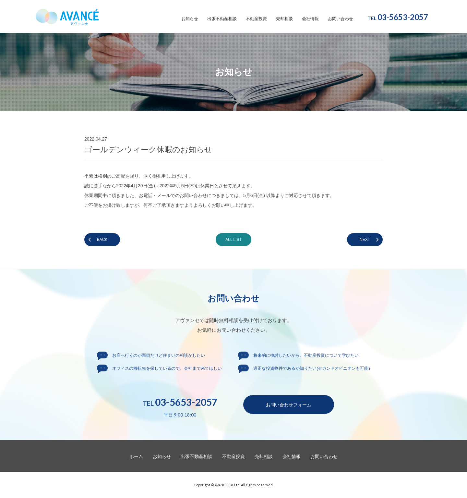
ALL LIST (233, 239)
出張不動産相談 (222, 19)
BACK (102, 239)
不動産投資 (256, 19)
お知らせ (189, 19)
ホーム (136, 456)
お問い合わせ (340, 19)
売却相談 (284, 19)
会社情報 (310, 19)
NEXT (365, 239)
